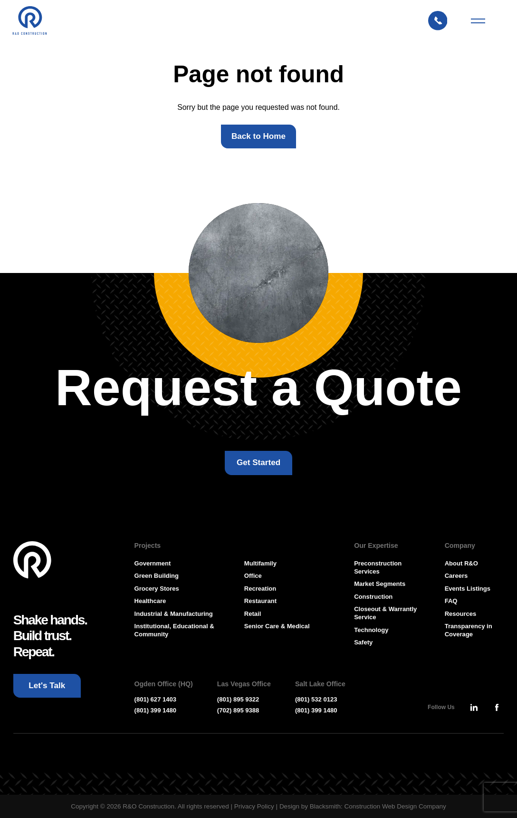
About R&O (461, 563)
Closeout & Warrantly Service (385, 613)
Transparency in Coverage (468, 630)
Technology (371, 629)
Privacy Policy (254, 806)
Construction (373, 596)
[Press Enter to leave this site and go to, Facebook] (496, 707)
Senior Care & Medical (277, 626)
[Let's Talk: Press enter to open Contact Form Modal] (442, 20)
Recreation (260, 588)
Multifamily (260, 563)
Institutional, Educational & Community (174, 630)
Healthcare (150, 600)
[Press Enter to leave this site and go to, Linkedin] (474, 707)
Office (253, 575)
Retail (252, 613)
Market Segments (379, 583)
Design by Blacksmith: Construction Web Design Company (362, 806)
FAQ (451, 600)
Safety (363, 642)
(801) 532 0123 (316, 699)
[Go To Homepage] (32, 560)
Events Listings (467, 588)
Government (152, 563)
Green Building (156, 575)
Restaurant (260, 600)
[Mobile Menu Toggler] (478, 21)
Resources (461, 613)
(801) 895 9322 (238, 699)
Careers (456, 575)
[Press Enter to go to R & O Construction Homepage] (29, 21)
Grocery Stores (156, 588)
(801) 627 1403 (155, 699)
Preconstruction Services (378, 567)
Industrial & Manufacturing (173, 613)
